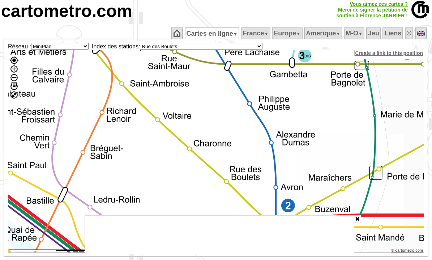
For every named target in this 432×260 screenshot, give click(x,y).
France (256, 33)
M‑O (354, 33)
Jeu (374, 33)
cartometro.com (66, 11)
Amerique (324, 33)
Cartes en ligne (212, 33)
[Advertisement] (219, 234)
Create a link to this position (389, 53)
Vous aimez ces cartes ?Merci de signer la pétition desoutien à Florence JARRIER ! (372, 9)
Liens (393, 33)
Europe (287, 33)
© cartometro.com (408, 251)
